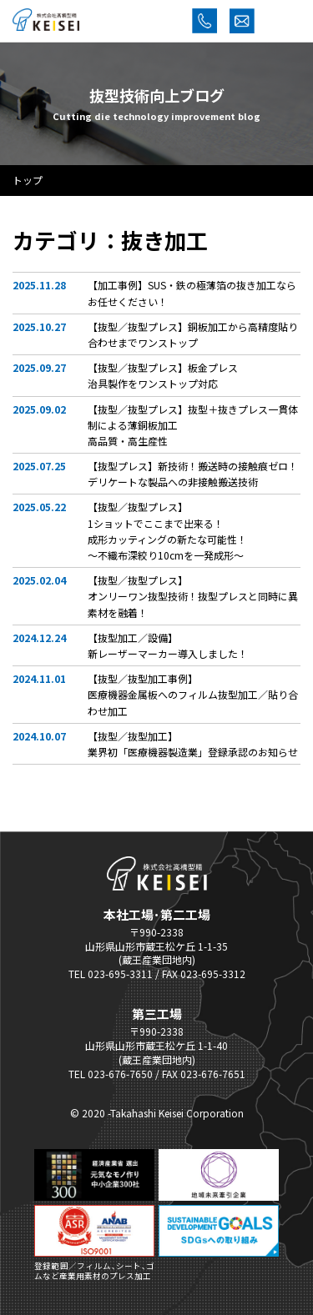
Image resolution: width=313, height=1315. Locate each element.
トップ (28, 180)
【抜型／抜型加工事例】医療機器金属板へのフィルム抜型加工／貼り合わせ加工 (193, 694)
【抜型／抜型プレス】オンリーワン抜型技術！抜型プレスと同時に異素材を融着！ (193, 596)
